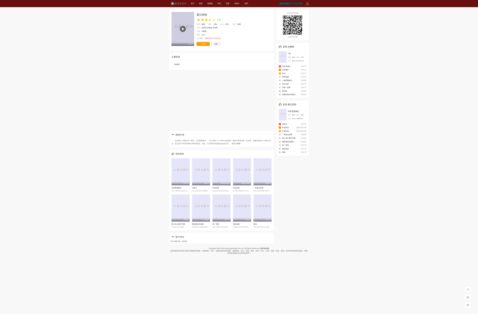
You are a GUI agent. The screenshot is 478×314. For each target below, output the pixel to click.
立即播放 (203, 44)
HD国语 (177, 64)
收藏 (216, 44)
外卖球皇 (215, 188)
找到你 (283, 91)
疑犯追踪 (236, 224)
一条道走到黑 (258, 188)
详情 (239, 144)
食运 (282, 73)
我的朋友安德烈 (198, 224)
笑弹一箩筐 (285, 87)
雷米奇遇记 (285, 66)
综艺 (219, 3)
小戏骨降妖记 (285, 80)
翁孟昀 (204, 28)
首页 (192, 3)
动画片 (237, 3)
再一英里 (215, 224)
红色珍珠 (236, 188)
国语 (239, 24)
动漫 (227, 3)
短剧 (246, 3)
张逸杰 (209, 28)
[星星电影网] (264, 248)
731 (289, 54)
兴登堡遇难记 (176, 188)
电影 (201, 3)
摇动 (255, 224)
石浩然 (215, 28)
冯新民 (204, 31)
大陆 (215, 24)
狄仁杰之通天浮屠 (178, 224)
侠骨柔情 (284, 77)
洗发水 (194, 188)
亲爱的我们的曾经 (287, 94)
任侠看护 (284, 70)
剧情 (203, 24)
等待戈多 (284, 84)
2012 (227, 24)
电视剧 (210, 3)
